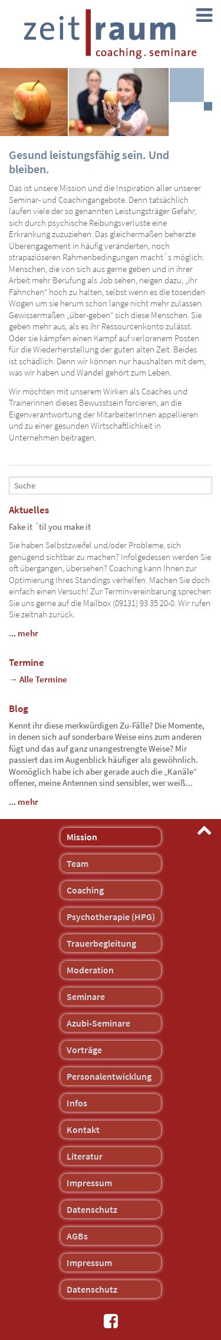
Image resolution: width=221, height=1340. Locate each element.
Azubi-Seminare (98, 1023)
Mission (82, 837)
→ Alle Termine (38, 679)
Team (77, 863)
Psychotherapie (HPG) (111, 917)
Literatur (85, 1156)
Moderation (90, 970)
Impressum (89, 1183)
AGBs (77, 1236)
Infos (77, 1103)
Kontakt (83, 1129)
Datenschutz (92, 1209)
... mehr (23, 633)
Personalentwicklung (109, 1076)
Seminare (86, 996)
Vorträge (84, 1050)
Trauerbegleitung (101, 943)
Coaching (85, 890)
